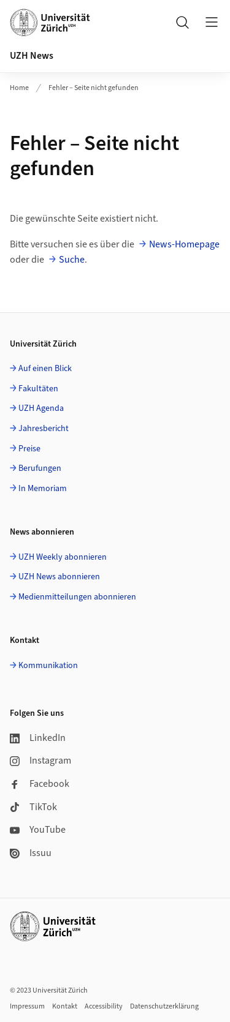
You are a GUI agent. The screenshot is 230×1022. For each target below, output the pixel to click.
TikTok (33, 807)
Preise (29, 449)
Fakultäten (38, 389)
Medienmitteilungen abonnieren (77, 597)
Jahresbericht (43, 429)
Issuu (31, 853)
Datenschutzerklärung (164, 1006)
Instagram (40, 760)
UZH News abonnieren (59, 577)
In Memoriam (42, 489)
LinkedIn (38, 738)
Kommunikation (48, 665)
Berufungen (39, 468)
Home (19, 88)
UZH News (31, 55)
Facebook (39, 784)
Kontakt (64, 1006)
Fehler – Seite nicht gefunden (93, 88)
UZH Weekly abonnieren (62, 557)
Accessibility (104, 1006)
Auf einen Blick (45, 369)
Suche (72, 259)
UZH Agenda (41, 408)
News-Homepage (184, 244)
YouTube (38, 829)
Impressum (27, 1006)
